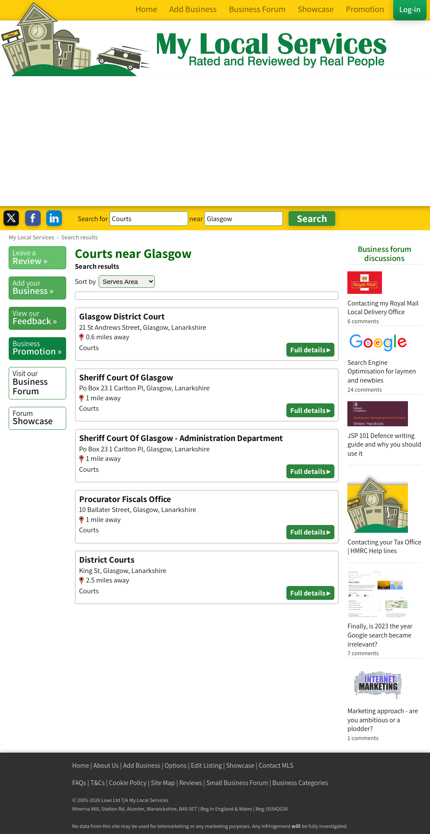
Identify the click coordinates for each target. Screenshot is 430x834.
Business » (39, 287)
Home (80, 765)
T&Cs (97, 783)
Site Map (163, 783)
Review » (39, 257)
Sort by (85, 281)
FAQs (79, 783)
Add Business (141, 765)
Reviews (190, 783)
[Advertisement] (215, 141)
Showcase (39, 417)
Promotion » (39, 347)
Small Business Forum (237, 783)
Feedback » (39, 317)
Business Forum (39, 382)
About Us (106, 765)
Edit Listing (206, 765)
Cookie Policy (128, 783)
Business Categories (300, 783)
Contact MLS (276, 765)
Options (175, 765)
